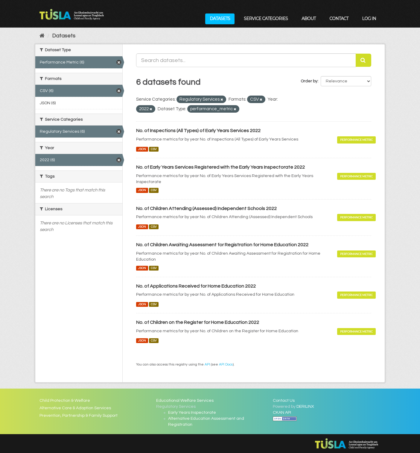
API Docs (226, 364)
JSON (142, 149)
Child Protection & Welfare (64, 400)
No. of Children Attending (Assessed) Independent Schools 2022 (206, 208)
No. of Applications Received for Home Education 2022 (196, 286)
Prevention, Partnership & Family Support (78, 415)
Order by (309, 81)
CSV (154, 149)
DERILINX (305, 406)
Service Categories (266, 18)
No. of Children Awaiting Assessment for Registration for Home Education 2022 (222, 244)
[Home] (42, 36)
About (309, 18)
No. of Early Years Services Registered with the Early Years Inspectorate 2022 (220, 167)
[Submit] (363, 60)
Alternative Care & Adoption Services (75, 408)
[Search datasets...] (246, 60)
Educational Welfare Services (185, 400)
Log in (369, 18)
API (207, 364)
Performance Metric (356, 139)
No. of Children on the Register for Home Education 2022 (197, 322)
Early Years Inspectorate (192, 412)
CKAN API (282, 412)
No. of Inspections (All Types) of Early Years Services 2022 (198, 130)
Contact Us (284, 400)
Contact (338, 18)
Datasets (220, 18)
